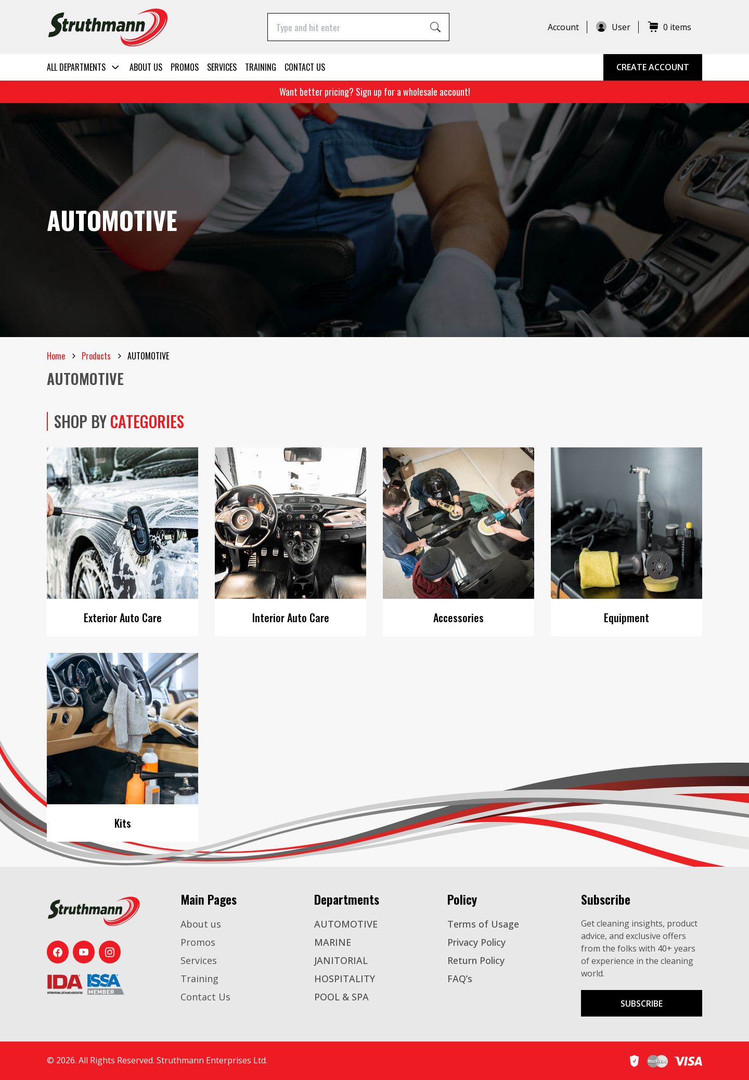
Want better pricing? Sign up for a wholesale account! (374, 91)
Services (222, 67)
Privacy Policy (476, 942)
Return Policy (476, 960)
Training (260, 67)
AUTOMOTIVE (346, 924)
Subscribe (642, 1003)
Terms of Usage (483, 924)
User (612, 27)
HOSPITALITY (344, 978)
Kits (122, 823)
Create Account (652, 67)
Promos (185, 67)
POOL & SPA (341, 997)
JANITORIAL (341, 960)
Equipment (626, 617)
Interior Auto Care (290, 617)
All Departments (84, 67)
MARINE (332, 942)
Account (563, 27)
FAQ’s (459, 978)
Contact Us (305, 67)
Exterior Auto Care (123, 617)
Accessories (458, 617)
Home (56, 356)
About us (146, 67)
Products (96, 356)
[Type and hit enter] (345, 27)
